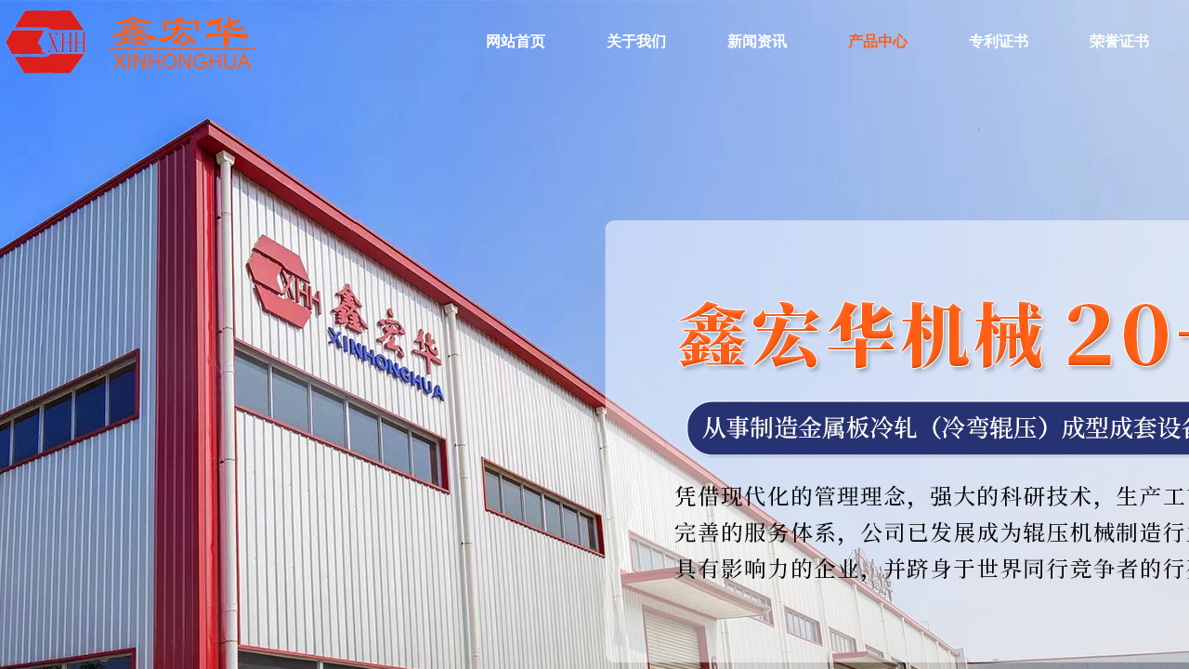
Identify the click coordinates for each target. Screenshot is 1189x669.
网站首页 (515, 41)
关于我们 (636, 41)
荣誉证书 (1119, 41)
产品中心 (878, 41)
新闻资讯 (757, 41)
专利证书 (998, 41)
